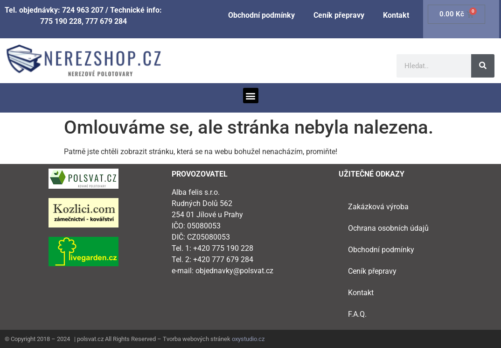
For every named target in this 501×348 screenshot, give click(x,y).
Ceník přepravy (338, 15)
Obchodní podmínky (261, 15)
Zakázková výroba (378, 206)
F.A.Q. (357, 314)
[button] (250, 95)
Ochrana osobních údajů (388, 228)
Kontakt (396, 15)
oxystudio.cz (248, 338)
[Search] (482, 66)
